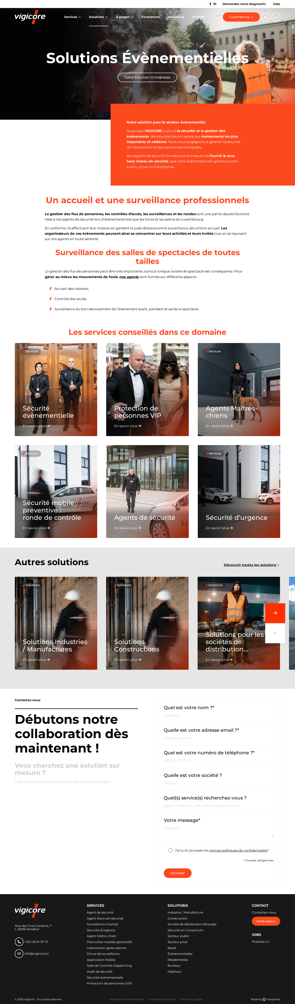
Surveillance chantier (102, 924)
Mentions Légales (191, 999)
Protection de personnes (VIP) (109, 983)
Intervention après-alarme (106, 948)
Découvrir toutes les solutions (250, 565)
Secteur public (178, 936)
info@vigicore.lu (32, 953)
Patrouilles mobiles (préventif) (109, 942)
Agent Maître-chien (101, 936)
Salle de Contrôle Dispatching (109, 965)
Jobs (276, 4)
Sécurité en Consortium (185, 930)
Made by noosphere (265, 999)
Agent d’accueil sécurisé (105, 918)
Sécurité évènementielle (105, 977)
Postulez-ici (260, 941)
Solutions (97, 17)
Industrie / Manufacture (185, 912)
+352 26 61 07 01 (31, 941)
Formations (151, 17)
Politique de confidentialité (126, 999)
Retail (172, 948)
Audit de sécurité (99, 971)
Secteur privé (177, 942)
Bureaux (174, 965)
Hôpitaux (174, 971)
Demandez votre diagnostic (244, 4)
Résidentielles (178, 960)
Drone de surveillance (103, 954)
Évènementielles (180, 954)
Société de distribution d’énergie (192, 924)
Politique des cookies (162, 999)
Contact (198, 17)
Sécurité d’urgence (101, 930)
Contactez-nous (264, 912)
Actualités (176, 17)
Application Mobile (101, 960)
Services (71, 17)
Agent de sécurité (100, 912)
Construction (177, 918)
